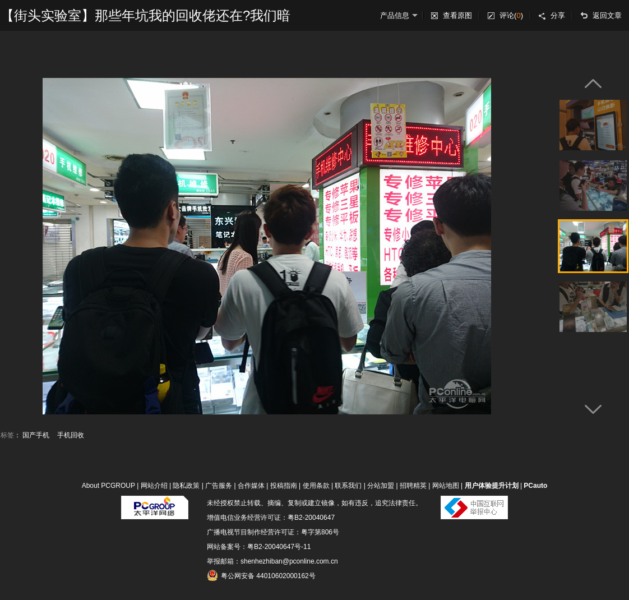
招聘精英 (413, 486)
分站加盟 (380, 486)
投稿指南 (283, 486)
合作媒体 (251, 486)
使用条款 (316, 486)
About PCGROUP (108, 486)
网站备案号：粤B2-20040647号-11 (259, 547)
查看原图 (457, 15)
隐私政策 (186, 486)
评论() (511, 15)
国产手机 (35, 435)
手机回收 (70, 435)
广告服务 (218, 486)
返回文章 (607, 15)
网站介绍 (154, 486)
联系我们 (348, 486)
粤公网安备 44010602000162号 (261, 575)
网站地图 (445, 486)
